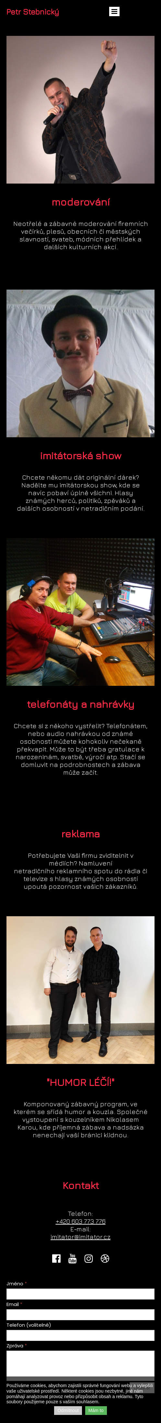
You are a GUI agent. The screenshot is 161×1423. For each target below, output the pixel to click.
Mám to (96, 1410)
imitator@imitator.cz (80, 1236)
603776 (81, 1221)
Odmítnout (67, 1410)
